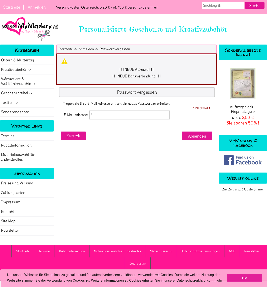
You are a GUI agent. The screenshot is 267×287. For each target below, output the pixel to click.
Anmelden (37, 7)
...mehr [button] (217, 280)
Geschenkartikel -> (17, 93)
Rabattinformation (16, 145)
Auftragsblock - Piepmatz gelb (243, 91)
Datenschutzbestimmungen (200, 251)
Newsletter (10, 230)
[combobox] (223, 5)
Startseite (11, 7)
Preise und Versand (17, 183)
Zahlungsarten (13, 192)
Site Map (8, 221)
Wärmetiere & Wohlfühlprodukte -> (19, 81)
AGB (232, 251)
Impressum (10, 202)
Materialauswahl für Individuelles (18, 157)
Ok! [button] (244, 278)
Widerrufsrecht (161, 251)
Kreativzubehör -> (16, 69)
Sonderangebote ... (16, 112)
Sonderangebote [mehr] (243, 52)
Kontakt (7, 211)
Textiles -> (10, 102)
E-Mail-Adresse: (76, 115)
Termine (8, 136)
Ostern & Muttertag (17, 60)
